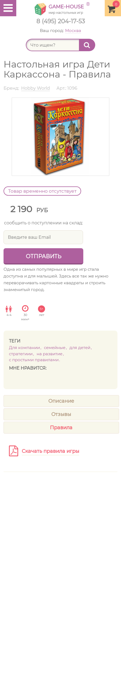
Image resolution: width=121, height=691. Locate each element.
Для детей (79, 347)
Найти (89, 45)
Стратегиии (21, 353)
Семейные (54, 347)
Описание (61, 401)
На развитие (49, 353)
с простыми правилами (34, 359)
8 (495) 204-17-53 (60, 21)
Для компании (24, 347)
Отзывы (61, 414)
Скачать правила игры (50, 451)
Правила (61, 428)
